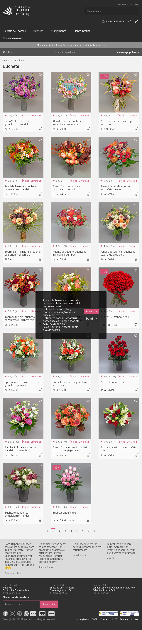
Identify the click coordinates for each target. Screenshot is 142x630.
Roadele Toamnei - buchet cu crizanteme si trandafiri (21, 188)
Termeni (124, 619)
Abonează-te (49, 604)
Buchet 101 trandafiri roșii (115, 316)
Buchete (38, 30)
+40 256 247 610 (11, 593)
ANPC (114, 619)
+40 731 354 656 (101, 593)
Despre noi (122, 4)
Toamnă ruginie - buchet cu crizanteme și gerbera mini (20, 318)
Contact (135, 4)
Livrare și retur (82, 619)
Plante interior (82, 30)
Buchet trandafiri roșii (112, 382)
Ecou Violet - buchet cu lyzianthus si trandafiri (18, 123)
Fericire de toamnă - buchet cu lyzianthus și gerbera (117, 253)
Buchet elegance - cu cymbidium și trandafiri (18, 514)
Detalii (91, 318)
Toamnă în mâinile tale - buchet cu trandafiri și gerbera (22, 253)
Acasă (6, 60)
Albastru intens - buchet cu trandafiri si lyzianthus (68, 123)
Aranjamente (58, 30)
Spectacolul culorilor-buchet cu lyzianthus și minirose (23, 384)
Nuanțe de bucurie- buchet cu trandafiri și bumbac (69, 253)
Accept (91, 311)
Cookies (104, 619)
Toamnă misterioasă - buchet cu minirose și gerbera (70, 449)
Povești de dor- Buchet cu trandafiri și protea (115, 188)
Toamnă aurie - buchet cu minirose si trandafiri (67, 188)
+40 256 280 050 (58, 593)
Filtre (7, 52)
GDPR (95, 619)
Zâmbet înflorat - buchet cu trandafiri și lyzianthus (20, 449)
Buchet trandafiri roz (64, 512)
